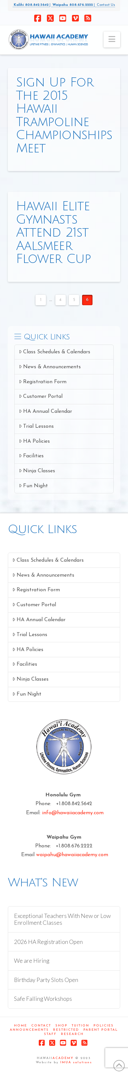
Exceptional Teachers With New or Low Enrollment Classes (62, 919)
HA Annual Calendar (45, 411)
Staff (50, 1034)
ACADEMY (63, 1058)
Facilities (31, 456)
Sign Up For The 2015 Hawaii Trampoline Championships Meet (64, 115)
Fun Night (33, 486)
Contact (41, 1025)
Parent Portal (100, 1030)
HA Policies (34, 441)
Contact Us (105, 5)
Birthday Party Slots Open (46, 979)
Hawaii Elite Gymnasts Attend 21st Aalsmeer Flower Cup (53, 233)
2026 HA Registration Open (48, 941)
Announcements (29, 1030)
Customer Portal (41, 396)
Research (72, 1034)
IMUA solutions (76, 1062)
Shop (61, 1025)
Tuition (80, 1025)
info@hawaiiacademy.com (73, 813)
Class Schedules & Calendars (54, 352)
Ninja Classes (37, 471)
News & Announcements (50, 367)
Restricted (66, 1030)
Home (20, 1025)
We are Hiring (31, 960)
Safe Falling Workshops (43, 998)
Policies (103, 1025)
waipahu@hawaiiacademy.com (72, 854)
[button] (112, 39)
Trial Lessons (36, 426)
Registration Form (42, 382)
